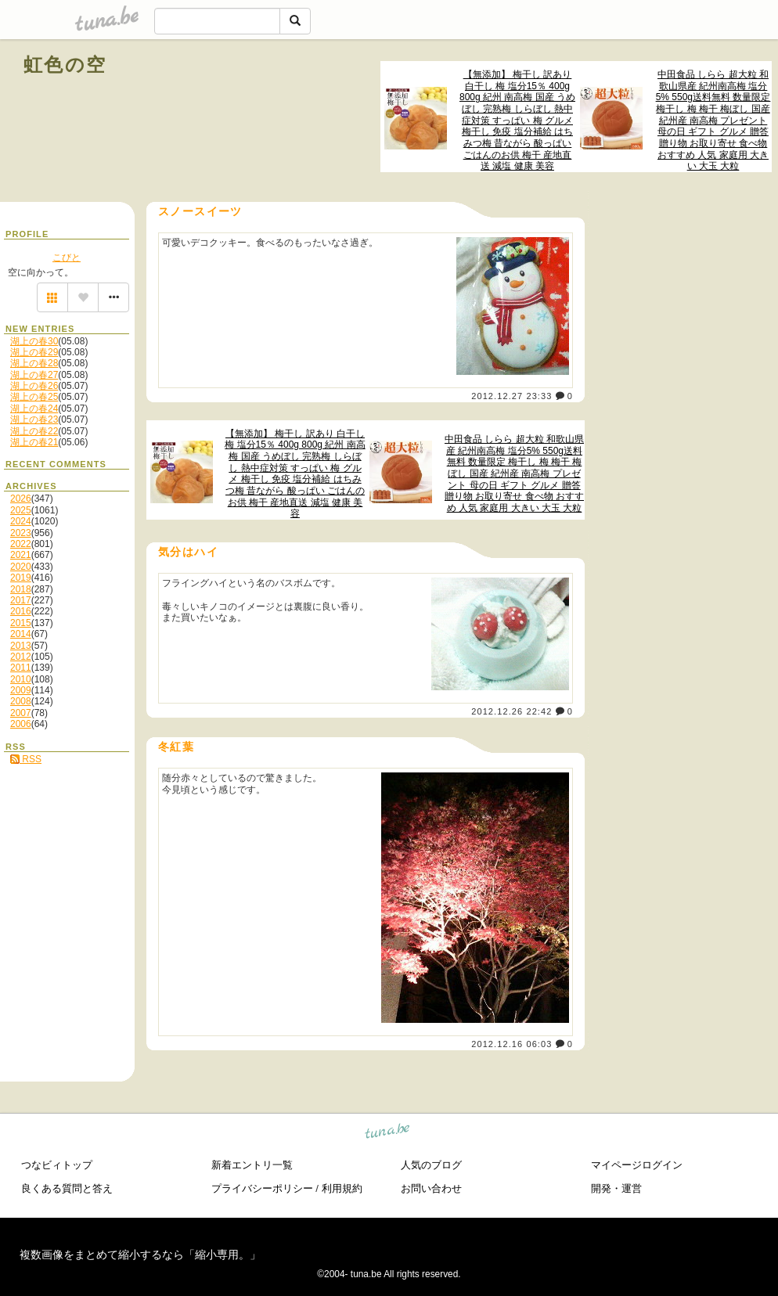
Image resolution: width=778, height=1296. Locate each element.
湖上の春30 (34, 341)
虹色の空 (65, 64)
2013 (20, 645)
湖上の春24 (34, 408)
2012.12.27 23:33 (511, 396)
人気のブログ (431, 1165)
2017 (20, 600)
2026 (20, 498)
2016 (20, 611)
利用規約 (342, 1188)
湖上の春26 (34, 385)
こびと (66, 257)
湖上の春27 (34, 374)
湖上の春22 (34, 431)
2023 (20, 532)
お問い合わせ (431, 1188)
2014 (20, 633)
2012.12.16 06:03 (511, 1044)
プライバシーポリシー (262, 1188)
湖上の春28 (34, 363)
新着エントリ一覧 (252, 1165)
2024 (20, 521)
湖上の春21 (34, 442)
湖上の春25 (34, 396)
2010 (20, 679)
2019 (20, 577)
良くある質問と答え (67, 1188)
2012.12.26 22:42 (511, 711)
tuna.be (388, 1133)
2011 (20, 667)
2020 (20, 566)
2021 (20, 554)
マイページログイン (637, 1165)
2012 (20, 656)
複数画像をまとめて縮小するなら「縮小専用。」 (140, 1254)
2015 (20, 622)
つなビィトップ (56, 1165)
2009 (20, 690)
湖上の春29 (34, 352)
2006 (20, 723)
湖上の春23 (34, 419)
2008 (20, 701)
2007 (20, 712)
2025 (20, 510)
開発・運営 (616, 1188)
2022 (20, 543)
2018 (20, 589)
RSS (25, 759)
